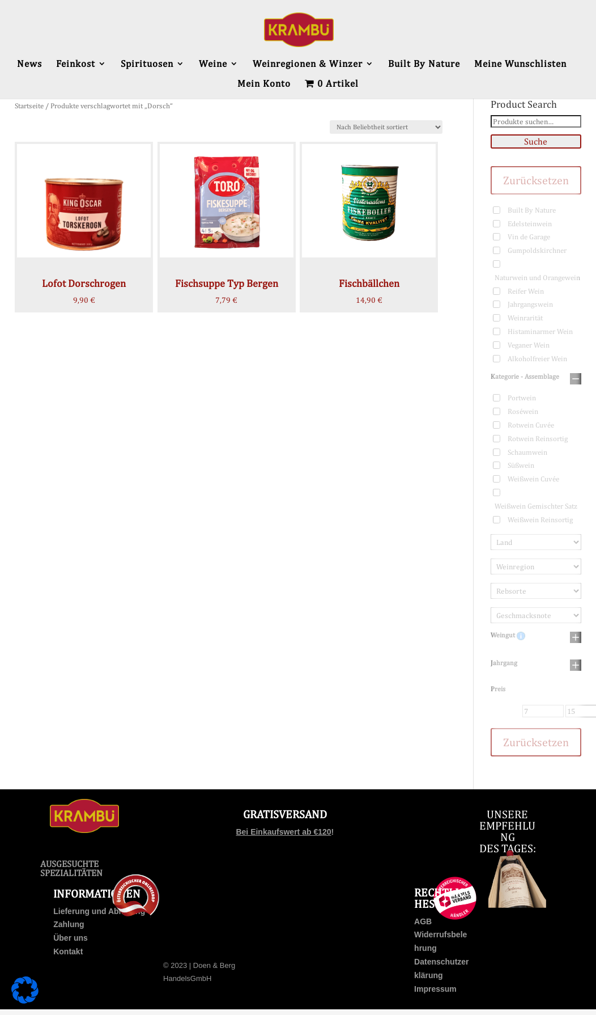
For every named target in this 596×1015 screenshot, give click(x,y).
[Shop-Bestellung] (386, 127)
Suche (535, 141)
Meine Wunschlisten (520, 64)
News (29, 64)
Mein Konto (264, 84)
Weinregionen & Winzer (308, 64)
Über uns (70, 937)
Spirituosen (147, 64)
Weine (213, 64)
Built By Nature (424, 64)
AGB (423, 921)
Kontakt (68, 951)
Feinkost (75, 64)
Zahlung (68, 924)
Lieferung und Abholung (99, 911)
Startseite (29, 106)
